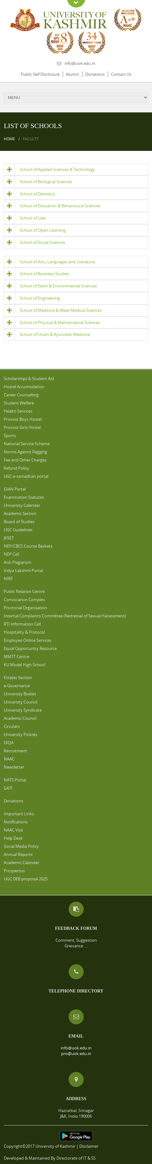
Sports (10, 435)
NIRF (8, 578)
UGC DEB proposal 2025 (26, 879)
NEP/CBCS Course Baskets (28, 546)
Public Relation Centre (24, 591)
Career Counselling (21, 395)
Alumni (72, 74)
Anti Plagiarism (17, 562)
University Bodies (20, 694)
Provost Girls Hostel (22, 427)
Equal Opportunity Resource (30, 648)
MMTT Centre (16, 656)
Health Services (18, 411)
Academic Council (20, 718)
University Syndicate (23, 710)
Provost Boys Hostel (23, 419)
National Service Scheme (27, 443)
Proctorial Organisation (25, 607)
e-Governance (17, 685)
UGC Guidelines (18, 530)
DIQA (8, 742)
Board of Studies (19, 521)
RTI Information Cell (22, 624)
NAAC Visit (13, 830)
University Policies (20, 734)
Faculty (31, 139)
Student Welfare (19, 403)
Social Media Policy (21, 846)
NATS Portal (15, 780)
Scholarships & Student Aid (29, 378)
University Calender (22, 505)
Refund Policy (16, 468)
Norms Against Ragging (25, 452)
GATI (8, 788)
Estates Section (18, 677)
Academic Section (20, 513)
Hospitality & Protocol (24, 632)
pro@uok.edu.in (76, 1053)
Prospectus (14, 870)
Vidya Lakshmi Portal (23, 570)
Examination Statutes (24, 497)
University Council (20, 702)
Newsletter (14, 767)
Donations (95, 74)
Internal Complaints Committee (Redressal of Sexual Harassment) (65, 616)
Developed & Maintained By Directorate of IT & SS (50, 1158)
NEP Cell (11, 554)
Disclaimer (88, 1146)
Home (9, 139)
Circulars (12, 726)
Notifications (16, 822)
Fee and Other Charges (25, 460)
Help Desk (13, 838)
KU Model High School (24, 664)
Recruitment (15, 751)
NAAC (9, 759)
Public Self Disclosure (40, 74)
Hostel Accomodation (24, 386)
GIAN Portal (15, 489)
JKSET (9, 538)
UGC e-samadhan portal (26, 476)
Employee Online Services (27, 640)
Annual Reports (18, 854)
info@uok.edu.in (80, 63)
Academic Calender (21, 862)
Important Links (19, 813)
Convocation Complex (24, 599)
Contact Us (121, 74)
